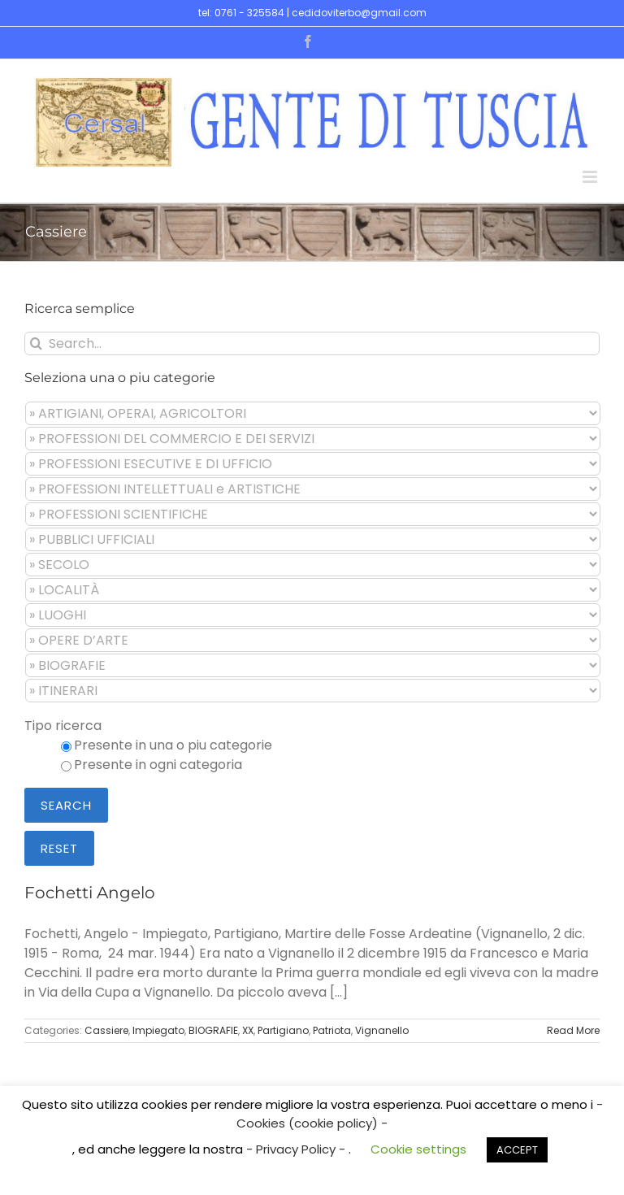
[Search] (36, 343)
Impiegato (158, 1030)
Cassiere (106, 1030)
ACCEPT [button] (517, 1150)
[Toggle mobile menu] (591, 176)
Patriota (332, 1030)
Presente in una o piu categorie (173, 745)
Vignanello (382, 1030)
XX (248, 1030)
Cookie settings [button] (418, 1149)
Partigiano (283, 1030)
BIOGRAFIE (213, 1030)
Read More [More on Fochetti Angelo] (573, 1030)
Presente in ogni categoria (158, 764)
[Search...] (312, 343)
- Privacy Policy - (297, 1149)
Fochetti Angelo (89, 892)
